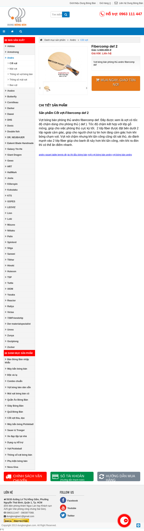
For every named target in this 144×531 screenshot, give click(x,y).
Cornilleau (11, 102)
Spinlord (10, 242)
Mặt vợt (12, 68)
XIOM (9, 288)
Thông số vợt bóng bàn (20, 74)
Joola (9, 178)
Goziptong (11, 341)
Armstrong (12, 52)
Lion (8, 213)
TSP (8, 277)
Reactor (10, 300)
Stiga (9, 248)
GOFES (10, 201)
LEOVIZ (10, 207)
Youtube (68, 507)
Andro (9, 57)
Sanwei (10, 253)
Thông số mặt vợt (17, 79)
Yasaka (10, 294)
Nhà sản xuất (15, 40)
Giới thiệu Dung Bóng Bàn (83, 3)
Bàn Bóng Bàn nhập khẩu (17, 361)
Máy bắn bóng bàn (16, 368)
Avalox (10, 90)
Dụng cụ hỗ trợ (14, 442)
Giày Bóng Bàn (14, 405)
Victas (9, 312)
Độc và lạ (11, 374)
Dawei (9, 114)
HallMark (11, 172)
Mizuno (10, 224)
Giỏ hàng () (105, 3)
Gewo (9, 160)
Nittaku (10, 230)
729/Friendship (14, 318)
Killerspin (11, 184)
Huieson (10, 271)
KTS (8, 195)
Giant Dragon (13, 154)
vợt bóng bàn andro (122, 154)
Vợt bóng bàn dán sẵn (18, 387)
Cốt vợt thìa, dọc (15, 418)
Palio (9, 236)
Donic (9, 125)
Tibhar (9, 259)
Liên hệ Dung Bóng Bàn (129, 3)
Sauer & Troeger (15, 430)
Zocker (10, 347)
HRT (8, 166)
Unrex (9, 329)
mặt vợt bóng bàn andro (100, 154)
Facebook (69, 500)
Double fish (12, 131)
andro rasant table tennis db (53, 154)
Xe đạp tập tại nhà (16, 436)
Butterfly (10, 96)
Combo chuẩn (13, 381)
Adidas (10, 46)
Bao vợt (12, 85)
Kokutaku (11, 189)
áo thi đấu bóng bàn (77, 154)
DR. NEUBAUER (15, 137)
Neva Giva (11, 467)
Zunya (9, 335)
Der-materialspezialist (18, 323)
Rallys (9, 306)
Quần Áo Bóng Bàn (16, 399)
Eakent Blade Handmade (19, 143)
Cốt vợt (12, 63)
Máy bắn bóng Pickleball (19, 424)
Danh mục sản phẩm (19, 353)
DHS (8, 119)
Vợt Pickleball (13, 448)
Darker (9, 108)
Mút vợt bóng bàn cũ (17, 393)
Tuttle (9, 283)
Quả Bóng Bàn (14, 411)
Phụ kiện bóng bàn (16, 461)
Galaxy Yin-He (13, 149)
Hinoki (9, 265)
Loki (8, 218)
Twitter (67, 515)
